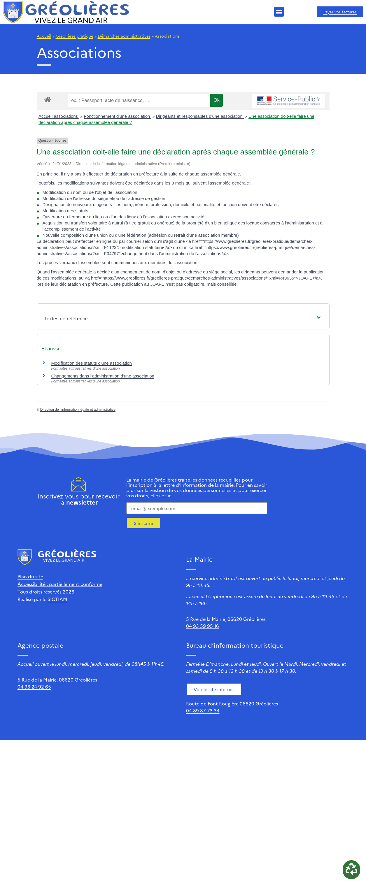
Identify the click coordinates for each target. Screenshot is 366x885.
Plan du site (30, 576)
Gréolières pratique (74, 35)
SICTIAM (57, 599)
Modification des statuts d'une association (91, 363)
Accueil (44, 35)
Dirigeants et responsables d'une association (200, 116)
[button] (279, 12)
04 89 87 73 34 (203, 710)
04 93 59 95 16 (202, 626)
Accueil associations (58, 116)
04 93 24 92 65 (34, 686)
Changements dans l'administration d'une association (102, 375)
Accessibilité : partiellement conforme (59, 584)
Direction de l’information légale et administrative (77, 410)
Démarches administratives (124, 35)
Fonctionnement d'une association (117, 116)
